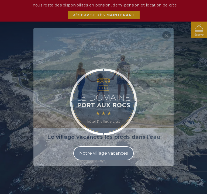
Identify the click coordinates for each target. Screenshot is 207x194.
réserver (199, 34)
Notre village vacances (103, 153)
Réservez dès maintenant (104, 15)
